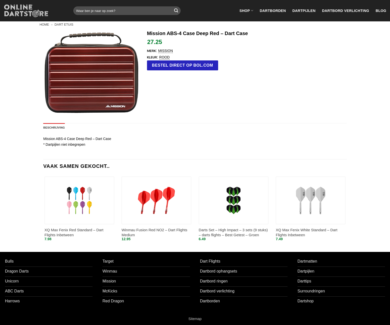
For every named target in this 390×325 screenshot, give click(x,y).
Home (44, 24)
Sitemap (195, 319)
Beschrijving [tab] (54, 127)
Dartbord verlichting (345, 11)
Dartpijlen (303, 11)
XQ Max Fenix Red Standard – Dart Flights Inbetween (74, 232)
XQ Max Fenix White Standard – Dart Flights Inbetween (307, 232)
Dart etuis (63, 24)
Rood (164, 57)
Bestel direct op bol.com (182, 65)
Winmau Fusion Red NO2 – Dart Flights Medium (154, 232)
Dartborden (273, 11)
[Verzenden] (176, 10)
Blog (381, 11)
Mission (165, 51)
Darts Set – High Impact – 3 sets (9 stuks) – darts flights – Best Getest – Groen (233, 232)
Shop (246, 10)
